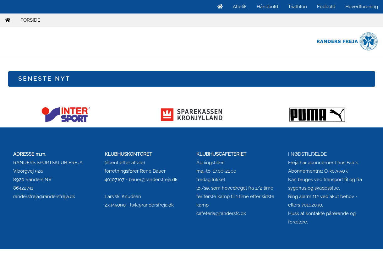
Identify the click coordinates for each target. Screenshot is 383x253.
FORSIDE (30, 20)
